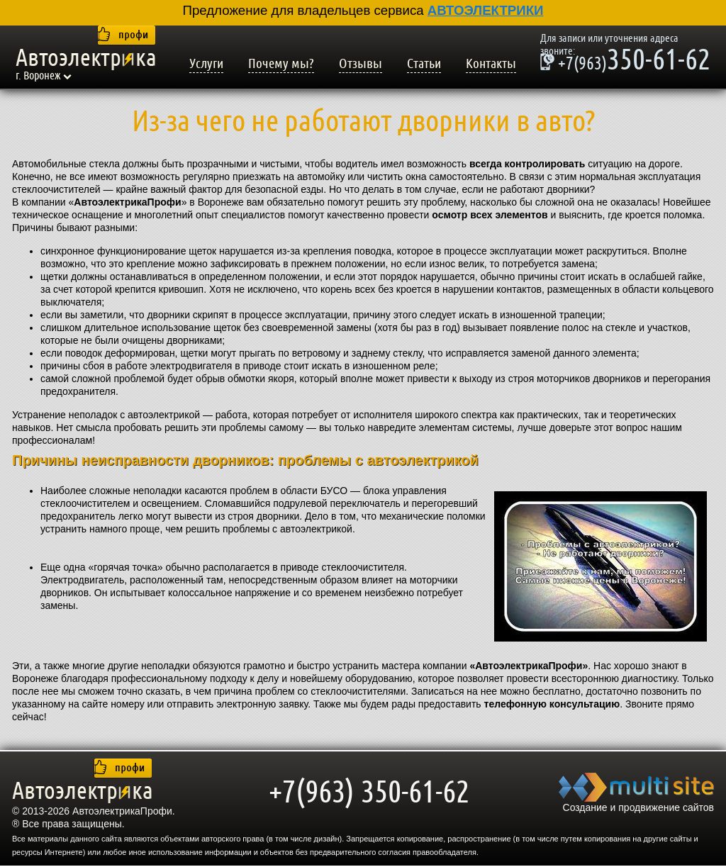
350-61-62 (625, 61)
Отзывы (360, 63)
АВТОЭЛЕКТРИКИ (486, 10)
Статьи (424, 63)
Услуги (206, 63)
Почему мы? (281, 63)
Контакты (491, 63)
